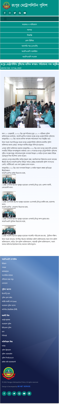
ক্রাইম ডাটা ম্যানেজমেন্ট (9, 362)
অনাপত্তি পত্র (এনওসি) (30, 46)
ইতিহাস (4, 263)
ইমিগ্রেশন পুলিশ (6, 328)
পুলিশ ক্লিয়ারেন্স (6, 350)
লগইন (3, 346)
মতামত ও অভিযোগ (29, 24)
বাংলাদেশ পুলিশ (6, 324)
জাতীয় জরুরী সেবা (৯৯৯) (9, 301)
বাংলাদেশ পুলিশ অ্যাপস (9, 305)
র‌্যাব (3, 332)
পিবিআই (4, 336)
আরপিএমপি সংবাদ (29, 56)
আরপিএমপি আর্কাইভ (29, 51)
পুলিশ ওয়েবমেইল (7, 354)
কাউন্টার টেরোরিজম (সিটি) (9, 309)
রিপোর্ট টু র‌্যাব (6, 293)
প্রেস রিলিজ (29, 40)
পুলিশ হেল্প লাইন (7, 297)
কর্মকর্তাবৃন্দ (5, 271)
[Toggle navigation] (5, 19)
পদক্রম (4, 267)
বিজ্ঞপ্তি (29, 35)
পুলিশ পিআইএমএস (8, 358)
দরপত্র (29, 30)
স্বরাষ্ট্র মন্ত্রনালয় (6, 320)
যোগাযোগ (5, 283)
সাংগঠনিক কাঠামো (7, 275)
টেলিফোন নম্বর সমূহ (7, 279)
